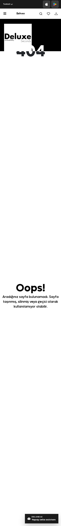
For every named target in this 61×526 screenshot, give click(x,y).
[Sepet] (56, 13)
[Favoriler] (48, 13)
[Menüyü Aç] (4, 13)
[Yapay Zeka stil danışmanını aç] (41, 518)
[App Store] (46, 4)
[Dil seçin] (7, 4)
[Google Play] (55, 4)
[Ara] (40, 13)
